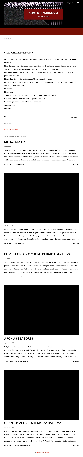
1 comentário (19, 164)
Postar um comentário (11, 129)
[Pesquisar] (70, 3)
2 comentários (19, 243)
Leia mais (76, 164)
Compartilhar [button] (72, 117)
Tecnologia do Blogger (41, 452)
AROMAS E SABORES (18, 338)
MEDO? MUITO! (15, 142)
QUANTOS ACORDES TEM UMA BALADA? (32, 423)
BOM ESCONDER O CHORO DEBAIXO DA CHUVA (37, 254)
